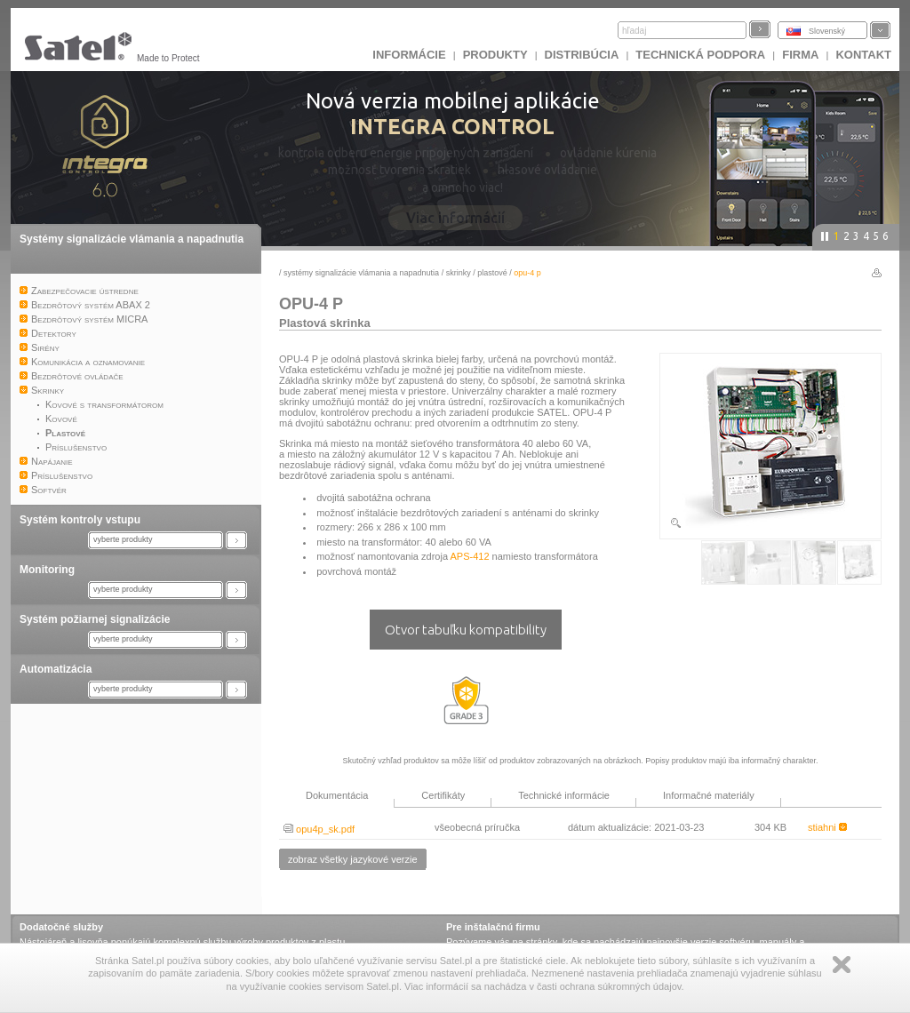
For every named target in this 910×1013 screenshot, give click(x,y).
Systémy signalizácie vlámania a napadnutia (131, 239)
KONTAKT (863, 54)
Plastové (492, 272)
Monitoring (47, 569)
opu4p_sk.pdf (319, 829)
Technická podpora (700, 54)
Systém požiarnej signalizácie (95, 619)
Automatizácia (56, 669)
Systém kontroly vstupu (80, 520)
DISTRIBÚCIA (582, 54)
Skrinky (458, 272)
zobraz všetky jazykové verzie (353, 859)
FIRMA (800, 54)
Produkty (495, 54)
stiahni (827, 827)
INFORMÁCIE (408, 54)
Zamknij (841, 964)
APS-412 (469, 556)
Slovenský (827, 31)
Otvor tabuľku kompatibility (466, 629)
